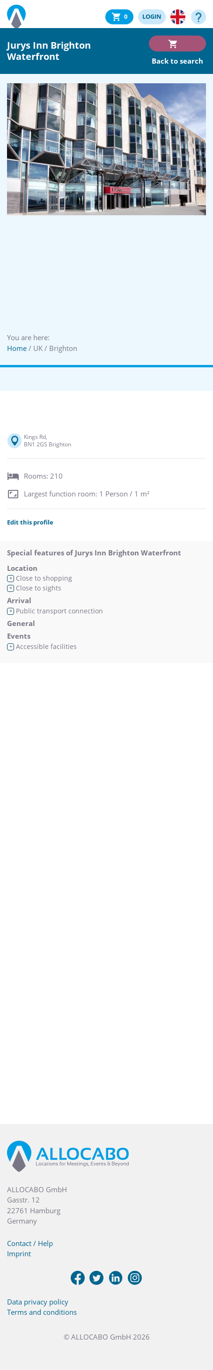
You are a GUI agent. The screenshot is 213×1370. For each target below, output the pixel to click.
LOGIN (152, 16)
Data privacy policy (37, 1301)
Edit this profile (30, 522)
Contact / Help (30, 1243)
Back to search (177, 61)
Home (17, 348)
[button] (194, 1323)
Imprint (19, 1253)
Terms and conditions (42, 1312)
